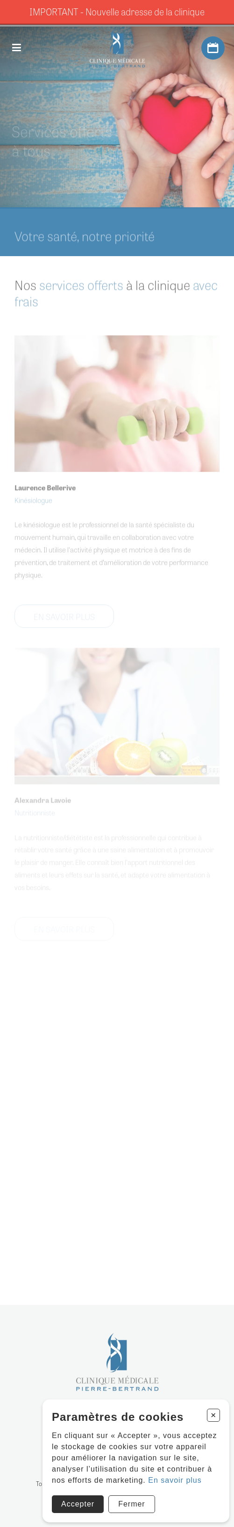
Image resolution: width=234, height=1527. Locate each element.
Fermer (131, 1504)
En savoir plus (175, 1480)
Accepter (77, 1504)
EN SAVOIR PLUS (64, 622)
